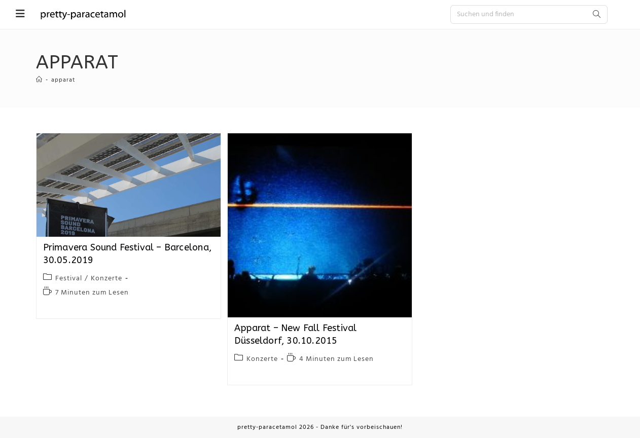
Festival (68, 278)
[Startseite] (39, 80)
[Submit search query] (597, 14)
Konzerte (106, 278)
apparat (63, 80)
